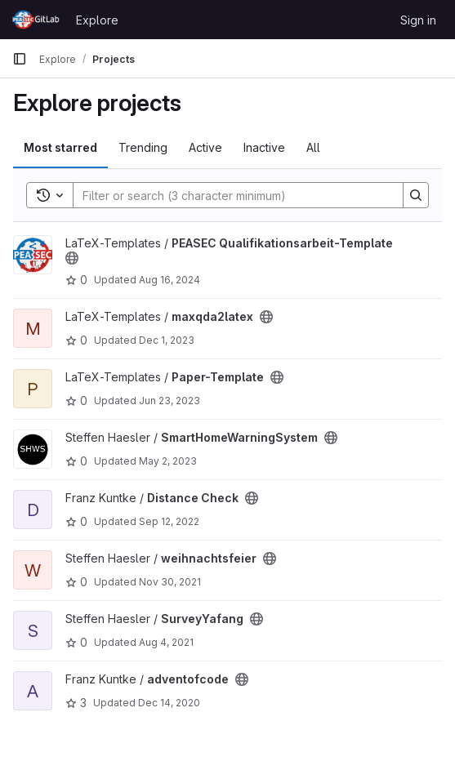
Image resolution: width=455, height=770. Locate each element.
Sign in (418, 20)
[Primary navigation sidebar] (20, 59)
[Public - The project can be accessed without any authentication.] (71, 258)
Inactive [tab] (264, 147)
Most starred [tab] (60, 147)
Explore (97, 20)
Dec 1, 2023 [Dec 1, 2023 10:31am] (166, 340)
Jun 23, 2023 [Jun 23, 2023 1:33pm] (169, 400)
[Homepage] (36, 20)
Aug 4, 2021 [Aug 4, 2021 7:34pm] (166, 642)
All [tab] (313, 147)
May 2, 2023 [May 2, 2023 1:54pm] (168, 461)
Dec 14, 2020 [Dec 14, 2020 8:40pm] (169, 703)
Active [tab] (205, 147)
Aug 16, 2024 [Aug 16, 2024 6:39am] (169, 280)
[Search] (230, 195)
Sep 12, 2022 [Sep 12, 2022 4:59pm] (169, 521)
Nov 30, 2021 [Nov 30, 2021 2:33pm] (170, 582)
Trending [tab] (142, 147)
